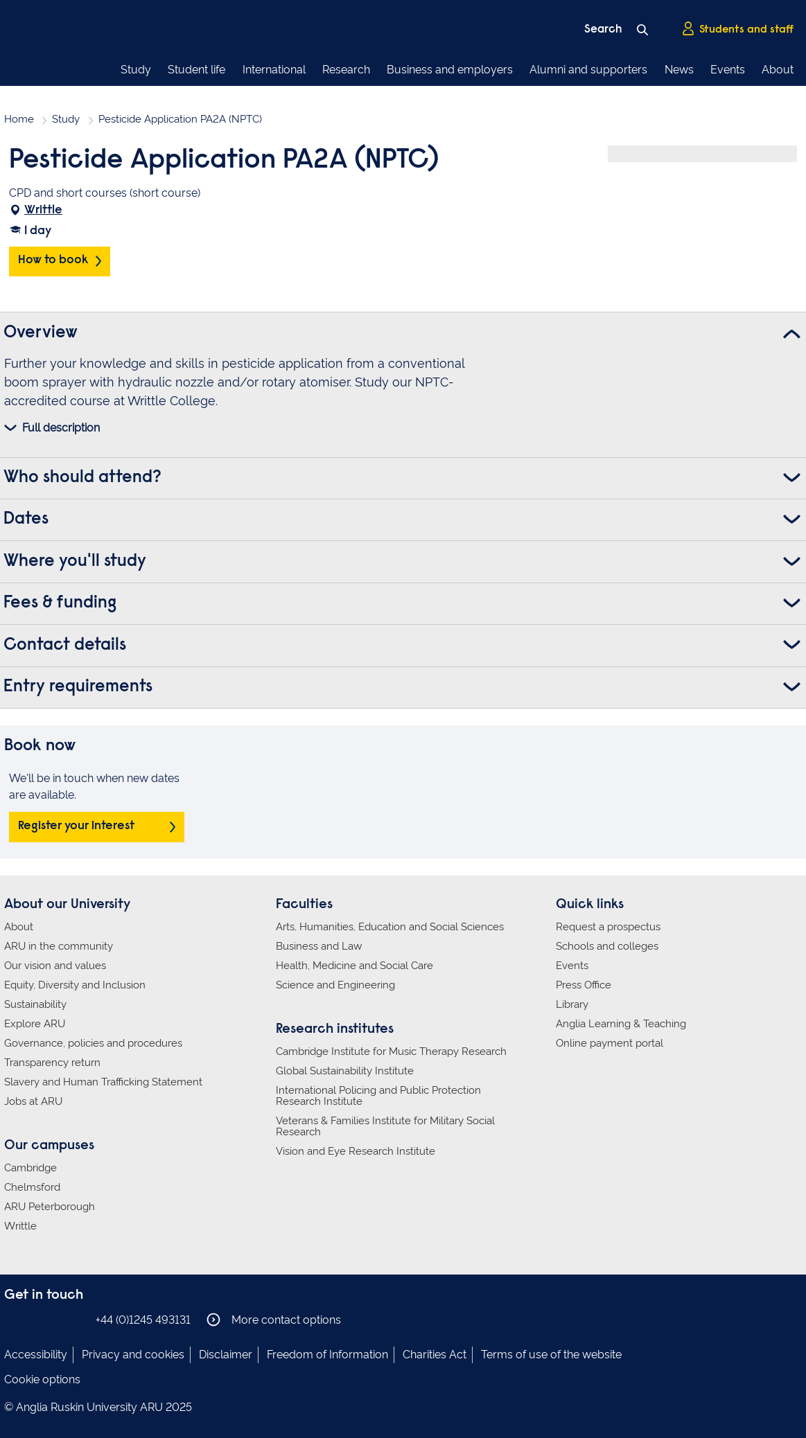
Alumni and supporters (588, 69)
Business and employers (450, 69)
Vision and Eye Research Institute (355, 1151)
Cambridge (30, 1168)
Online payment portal (609, 1043)
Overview (40, 333)
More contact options (274, 1319)
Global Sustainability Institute (345, 1071)
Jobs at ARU (33, 1101)
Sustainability (35, 1004)
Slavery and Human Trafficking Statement (103, 1082)
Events (727, 69)
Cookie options (42, 1379)
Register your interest (76, 826)
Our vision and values (55, 965)
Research (346, 69)
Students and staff (737, 28)
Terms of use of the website (551, 1354)
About (778, 69)
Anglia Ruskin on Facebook (13, 1319)
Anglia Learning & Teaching (621, 1024)
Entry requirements (77, 687)
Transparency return (52, 1062)
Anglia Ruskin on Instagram (34, 1319)
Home (19, 119)
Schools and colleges (607, 946)
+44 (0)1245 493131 (143, 1319)
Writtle (43, 210)
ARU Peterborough (49, 1206)
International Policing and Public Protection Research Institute (378, 1096)
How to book (53, 260)
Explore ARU (34, 1024)
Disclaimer (225, 1354)
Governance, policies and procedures (93, 1043)
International (274, 69)
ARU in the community (58, 946)
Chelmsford (32, 1187)
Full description (61, 427)
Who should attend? (82, 478)
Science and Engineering (335, 985)
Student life (196, 69)
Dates (26, 519)
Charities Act (434, 1354)
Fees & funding (59, 603)
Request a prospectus (608, 927)
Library (572, 1004)
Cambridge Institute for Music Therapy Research (391, 1051)
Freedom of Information (327, 1354)
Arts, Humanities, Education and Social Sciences (390, 927)
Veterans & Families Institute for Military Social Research (385, 1126)
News (679, 69)
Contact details (64, 645)
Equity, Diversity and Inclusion (75, 985)
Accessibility (35, 1354)
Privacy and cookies (133, 1354)
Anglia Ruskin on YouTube (76, 1319)
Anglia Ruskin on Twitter (55, 1319)
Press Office (583, 985)
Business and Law (319, 946)
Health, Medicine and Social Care (354, 965)
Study (136, 69)
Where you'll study (74, 561)
